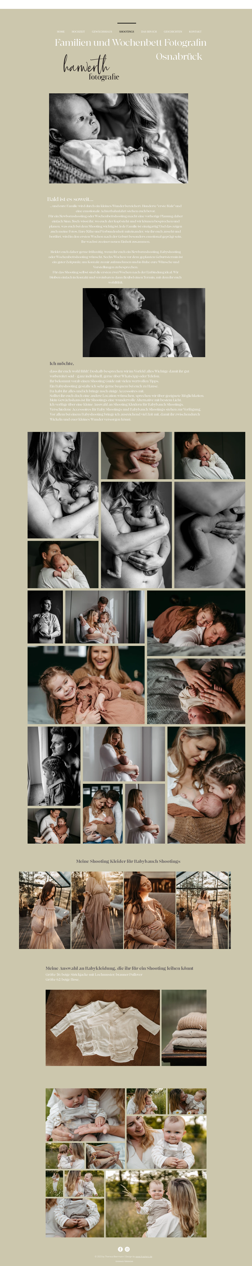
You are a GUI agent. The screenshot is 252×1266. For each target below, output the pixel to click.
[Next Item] (225, 910)
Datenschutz (129, 1261)
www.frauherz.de (143, 1256)
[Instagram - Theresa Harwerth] (127, 1249)
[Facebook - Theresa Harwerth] (120, 1249)
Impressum (120, 1261)
